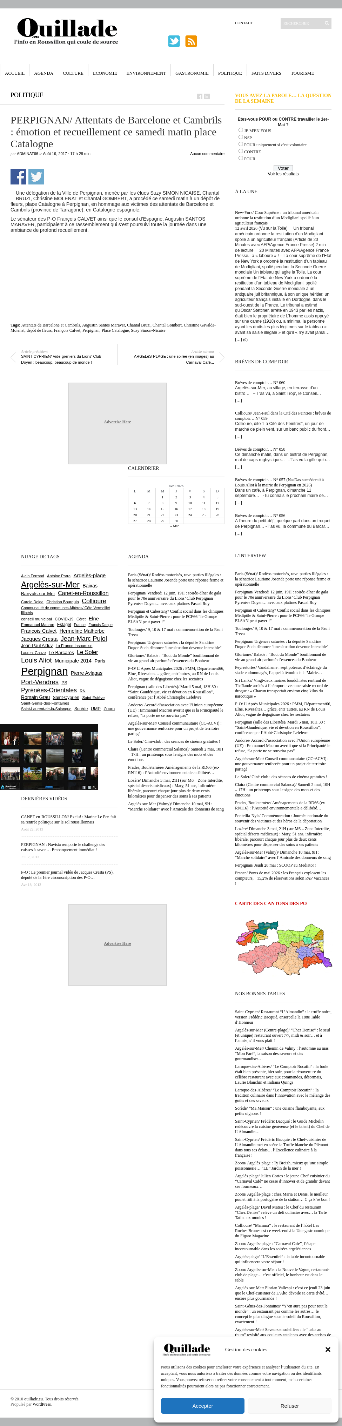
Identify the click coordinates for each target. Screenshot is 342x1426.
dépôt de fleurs (39, 330)
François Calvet (67, 330)
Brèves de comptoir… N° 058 (260, 449)
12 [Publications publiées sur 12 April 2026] (217, 503)
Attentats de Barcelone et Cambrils (50, 325)
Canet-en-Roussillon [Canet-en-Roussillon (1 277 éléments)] (83, 593)
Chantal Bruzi (138, 325)
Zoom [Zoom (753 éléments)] (109, 708)
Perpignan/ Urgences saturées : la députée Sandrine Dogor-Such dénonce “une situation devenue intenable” (282, 644)
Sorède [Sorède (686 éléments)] (81, 708)
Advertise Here (117, 421)
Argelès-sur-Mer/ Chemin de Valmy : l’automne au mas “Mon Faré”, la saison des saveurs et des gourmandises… (282, 1053)
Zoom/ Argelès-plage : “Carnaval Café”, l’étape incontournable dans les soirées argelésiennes (275, 1246)
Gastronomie (192, 73)
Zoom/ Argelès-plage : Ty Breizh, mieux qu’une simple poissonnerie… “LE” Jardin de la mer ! (281, 1166)
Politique (230, 73)
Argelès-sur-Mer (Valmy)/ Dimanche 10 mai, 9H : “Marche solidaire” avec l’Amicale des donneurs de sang (283, 855)
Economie (105, 73)
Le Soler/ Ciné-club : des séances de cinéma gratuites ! (281, 776)
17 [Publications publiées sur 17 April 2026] (190, 509)
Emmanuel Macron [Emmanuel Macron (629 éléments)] (37, 625)
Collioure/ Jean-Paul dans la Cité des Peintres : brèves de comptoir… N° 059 (283, 416)
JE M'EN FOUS (257, 130)
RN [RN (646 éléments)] (82, 691)
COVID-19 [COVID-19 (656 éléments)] (64, 619)
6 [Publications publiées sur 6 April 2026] (135, 503)
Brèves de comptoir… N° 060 (260, 382)
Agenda (43, 73)
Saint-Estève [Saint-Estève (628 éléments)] (93, 697)
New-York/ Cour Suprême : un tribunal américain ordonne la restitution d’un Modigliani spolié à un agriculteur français (277, 218)
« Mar (174, 526)
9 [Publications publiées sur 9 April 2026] (176, 503)
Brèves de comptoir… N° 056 (260, 515)
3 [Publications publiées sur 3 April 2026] (190, 497)
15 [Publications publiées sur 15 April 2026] (162, 509)
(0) (245, 339)
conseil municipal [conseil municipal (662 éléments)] (36, 619)
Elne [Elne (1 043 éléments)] (94, 618)
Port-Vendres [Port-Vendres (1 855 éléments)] (40, 682)
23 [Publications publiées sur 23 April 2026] (176, 515)
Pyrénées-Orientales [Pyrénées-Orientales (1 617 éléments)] (49, 690)
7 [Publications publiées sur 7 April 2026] (149, 503)
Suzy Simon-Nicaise (148, 330)
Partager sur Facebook (18, 176)
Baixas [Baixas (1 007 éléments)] (90, 585)
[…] (238, 339)
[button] (327, 1349)
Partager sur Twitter (36, 176)
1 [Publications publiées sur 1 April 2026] (162, 497)
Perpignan (91, 330)
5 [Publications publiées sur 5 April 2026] (217, 497)
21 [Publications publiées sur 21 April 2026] (148, 515)
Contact (244, 23)
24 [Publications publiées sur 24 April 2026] (190, 515)
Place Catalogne (115, 330)
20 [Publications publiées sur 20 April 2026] (135, 515)
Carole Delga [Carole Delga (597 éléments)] (32, 602)
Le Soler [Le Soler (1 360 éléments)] (87, 652)
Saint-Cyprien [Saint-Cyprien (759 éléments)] (66, 697)
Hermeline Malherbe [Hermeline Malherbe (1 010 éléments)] (82, 631)
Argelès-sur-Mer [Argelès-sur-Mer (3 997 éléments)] (50, 584)
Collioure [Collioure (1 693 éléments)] (94, 601)
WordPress (42, 1404)
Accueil (15, 73)
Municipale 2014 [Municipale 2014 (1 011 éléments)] (73, 661)
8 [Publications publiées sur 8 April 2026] (162, 503)
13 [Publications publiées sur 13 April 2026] (135, 509)
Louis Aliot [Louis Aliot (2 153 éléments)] (36, 660)
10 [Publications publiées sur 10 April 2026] (190, 503)
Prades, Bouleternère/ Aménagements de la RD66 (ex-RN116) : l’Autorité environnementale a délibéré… (280, 805)
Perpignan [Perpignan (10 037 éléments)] (44, 671)
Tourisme (302, 73)
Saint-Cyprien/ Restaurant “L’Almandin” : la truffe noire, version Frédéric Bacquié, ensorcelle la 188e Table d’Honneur (283, 1017)
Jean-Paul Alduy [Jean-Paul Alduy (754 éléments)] (37, 645)
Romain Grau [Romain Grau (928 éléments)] (35, 697)
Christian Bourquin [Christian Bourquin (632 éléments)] (62, 602)
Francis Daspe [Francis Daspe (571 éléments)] (100, 625)
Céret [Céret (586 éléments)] (81, 619)
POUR (249, 158)
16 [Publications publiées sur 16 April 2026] (176, 509)
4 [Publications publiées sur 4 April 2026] (203, 497)
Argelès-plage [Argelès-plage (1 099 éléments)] (89, 575)
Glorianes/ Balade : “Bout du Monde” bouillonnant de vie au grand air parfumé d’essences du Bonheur (280, 657)
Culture (73, 73)
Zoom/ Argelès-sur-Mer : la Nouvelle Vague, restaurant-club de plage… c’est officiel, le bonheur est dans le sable (282, 1275)
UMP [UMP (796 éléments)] (96, 708)
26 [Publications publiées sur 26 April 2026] (217, 515)
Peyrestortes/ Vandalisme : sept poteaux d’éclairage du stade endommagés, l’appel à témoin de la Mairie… (281, 670)
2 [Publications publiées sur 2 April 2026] (176, 497)
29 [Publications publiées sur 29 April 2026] (162, 521)
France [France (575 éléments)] (80, 625)
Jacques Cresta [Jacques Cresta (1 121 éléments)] (39, 639)
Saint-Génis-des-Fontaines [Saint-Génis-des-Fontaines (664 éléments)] (45, 703)
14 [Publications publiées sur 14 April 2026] (148, 509)
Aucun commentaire (207, 154)
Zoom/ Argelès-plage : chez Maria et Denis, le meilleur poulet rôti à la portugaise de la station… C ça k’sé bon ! (282, 1197)
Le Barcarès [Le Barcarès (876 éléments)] (61, 652)
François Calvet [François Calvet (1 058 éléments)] (38, 631)
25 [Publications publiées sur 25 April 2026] (204, 515)
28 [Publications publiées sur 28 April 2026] (148, 521)
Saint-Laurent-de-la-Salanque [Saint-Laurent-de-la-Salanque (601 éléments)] (46, 709)
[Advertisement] (117, 252)
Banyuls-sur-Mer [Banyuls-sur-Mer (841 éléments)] (38, 593)
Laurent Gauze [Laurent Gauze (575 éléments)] (33, 653)
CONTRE (252, 151)
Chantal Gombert (167, 325)
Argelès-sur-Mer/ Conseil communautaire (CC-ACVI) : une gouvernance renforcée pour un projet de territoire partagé (282, 764)
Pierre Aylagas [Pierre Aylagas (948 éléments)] (86, 673)
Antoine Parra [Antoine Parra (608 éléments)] (59, 576)
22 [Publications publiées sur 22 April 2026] (162, 515)
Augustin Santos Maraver (103, 325)
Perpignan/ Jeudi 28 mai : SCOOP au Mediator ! (275, 865)
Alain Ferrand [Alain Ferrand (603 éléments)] (32, 576)
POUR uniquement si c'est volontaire (275, 144)
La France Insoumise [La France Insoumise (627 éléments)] (73, 646)
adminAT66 (27, 154)
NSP (248, 137)
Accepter (202, 1406)
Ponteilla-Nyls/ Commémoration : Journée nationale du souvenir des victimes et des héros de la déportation (281, 818)
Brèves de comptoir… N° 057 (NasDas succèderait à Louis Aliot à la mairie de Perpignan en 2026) (279, 482)
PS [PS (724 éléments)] (64, 682)
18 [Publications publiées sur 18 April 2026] (204, 509)
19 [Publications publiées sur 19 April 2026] (217, 509)
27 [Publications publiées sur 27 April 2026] (135, 521)
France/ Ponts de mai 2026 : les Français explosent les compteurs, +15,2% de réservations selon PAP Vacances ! (282, 878)
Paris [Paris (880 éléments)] (99, 661)
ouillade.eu (33, 1399)
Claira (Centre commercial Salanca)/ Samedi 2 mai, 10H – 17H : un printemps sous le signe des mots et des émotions (282, 790)
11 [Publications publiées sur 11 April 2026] (204, 503)
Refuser (290, 1406)
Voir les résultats (283, 173)
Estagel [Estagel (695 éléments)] (64, 624)
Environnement (146, 73)
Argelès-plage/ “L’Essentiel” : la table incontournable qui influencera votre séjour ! (280, 1259)
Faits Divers (266, 73)
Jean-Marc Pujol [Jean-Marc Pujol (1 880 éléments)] (84, 638)
